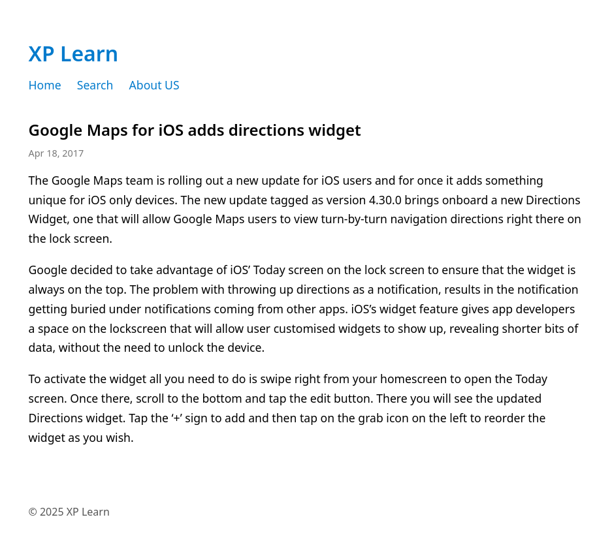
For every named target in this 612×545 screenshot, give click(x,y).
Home (45, 85)
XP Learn (74, 53)
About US (154, 85)
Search (95, 85)
